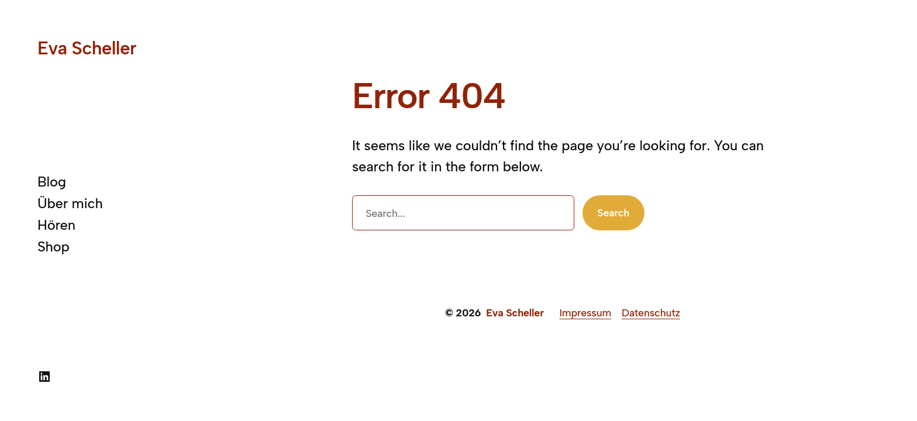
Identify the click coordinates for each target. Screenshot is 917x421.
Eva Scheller (86, 48)
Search (613, 212)
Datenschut (648, 312)
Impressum (585, 312)
